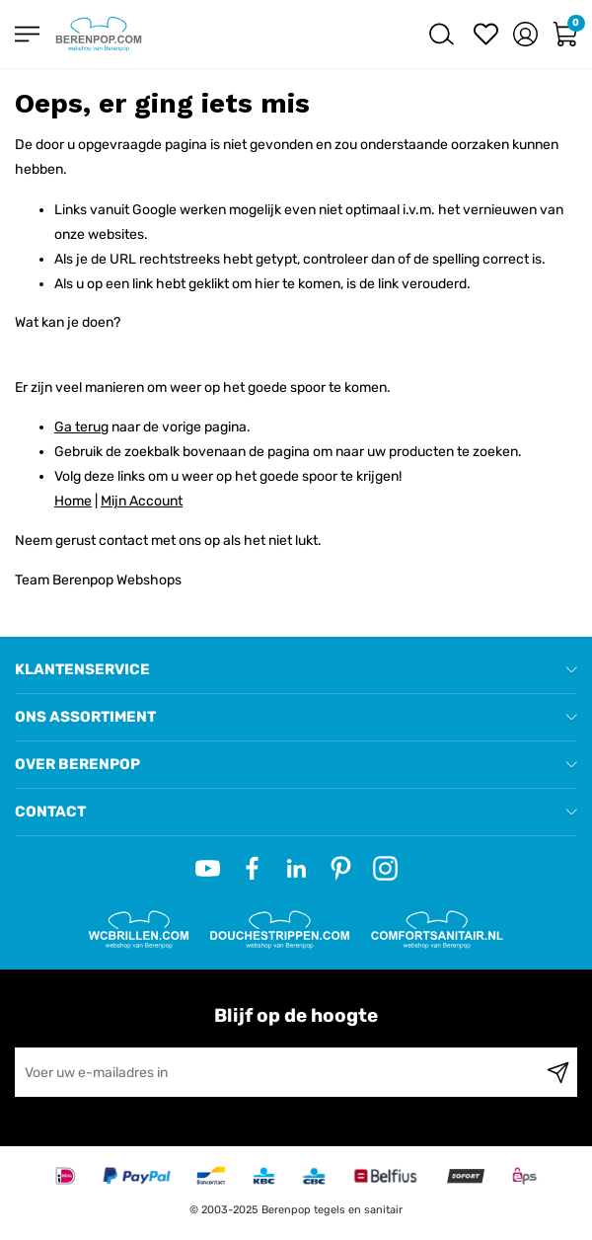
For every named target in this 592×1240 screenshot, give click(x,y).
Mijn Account (142, 501)
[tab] (296, 670)
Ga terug (81, 427)
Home (73, 501)
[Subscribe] (558, 1072)
